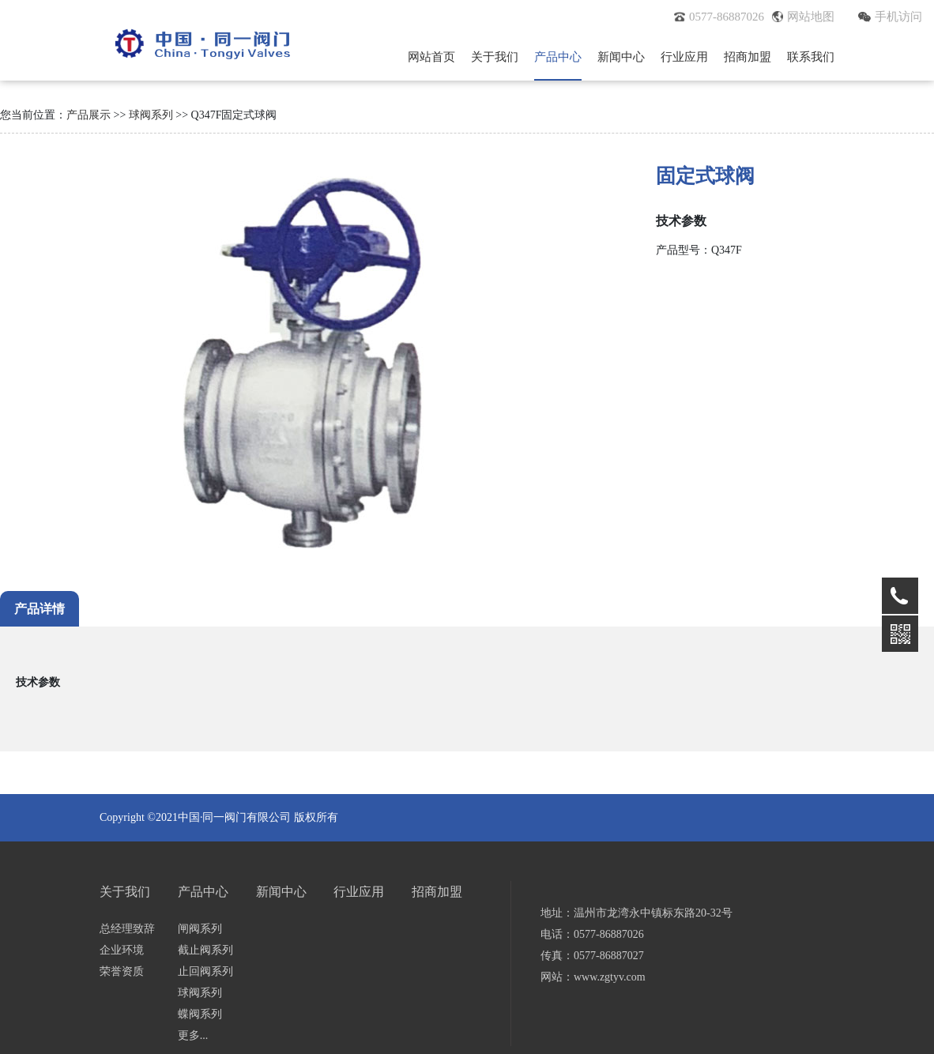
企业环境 (122, 950)
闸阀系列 (200, 929)
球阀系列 (151, 115)
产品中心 (558, 57)
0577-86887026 (719, 16)
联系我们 (810, 57)
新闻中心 (621, 57)
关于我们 (494, 57)
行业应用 (684, 57)
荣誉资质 (122, 971)
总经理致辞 (127, 929)
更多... (193, 1035)
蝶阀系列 (200, 1014)
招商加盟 (747, 57)
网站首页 (431, 57)
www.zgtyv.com (610, 977)
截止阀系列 (205, 950)
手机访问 (890, 16)
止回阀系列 (205, 971)
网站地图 (803, 16)
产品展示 (88, 115)
